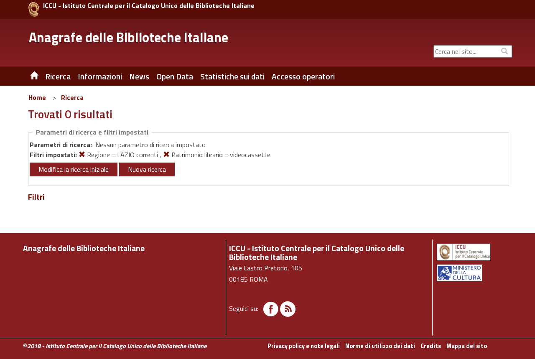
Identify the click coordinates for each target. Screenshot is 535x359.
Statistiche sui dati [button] (232, 76)
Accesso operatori (303, 76)
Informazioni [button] (100, 76)
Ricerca (72, 97)
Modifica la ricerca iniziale (73, 169)
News (139, 76)
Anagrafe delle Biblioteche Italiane (128, 37)
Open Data (174, 76)
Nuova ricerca (147, 169)
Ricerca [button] (58, 76)
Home (37, 97)
